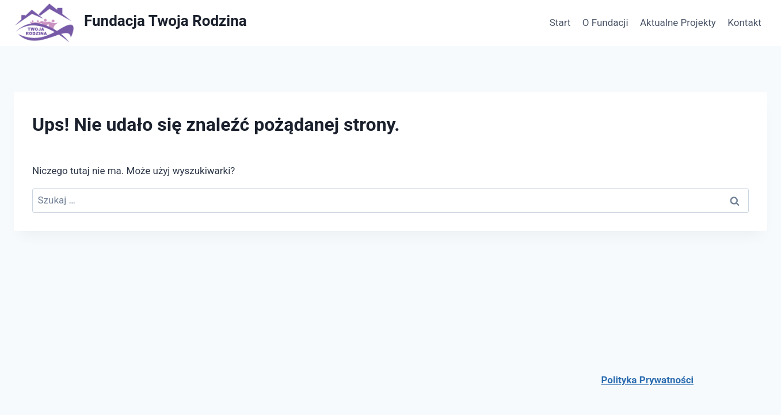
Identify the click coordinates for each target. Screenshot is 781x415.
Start (560, 22)
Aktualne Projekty (678, 22)
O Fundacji (605, 22)
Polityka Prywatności (647, 380)
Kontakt (744, 22)
